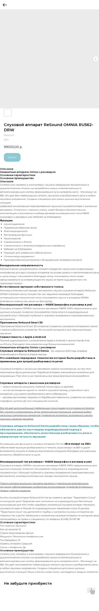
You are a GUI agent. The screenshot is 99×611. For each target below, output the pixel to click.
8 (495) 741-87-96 (70, 519)
